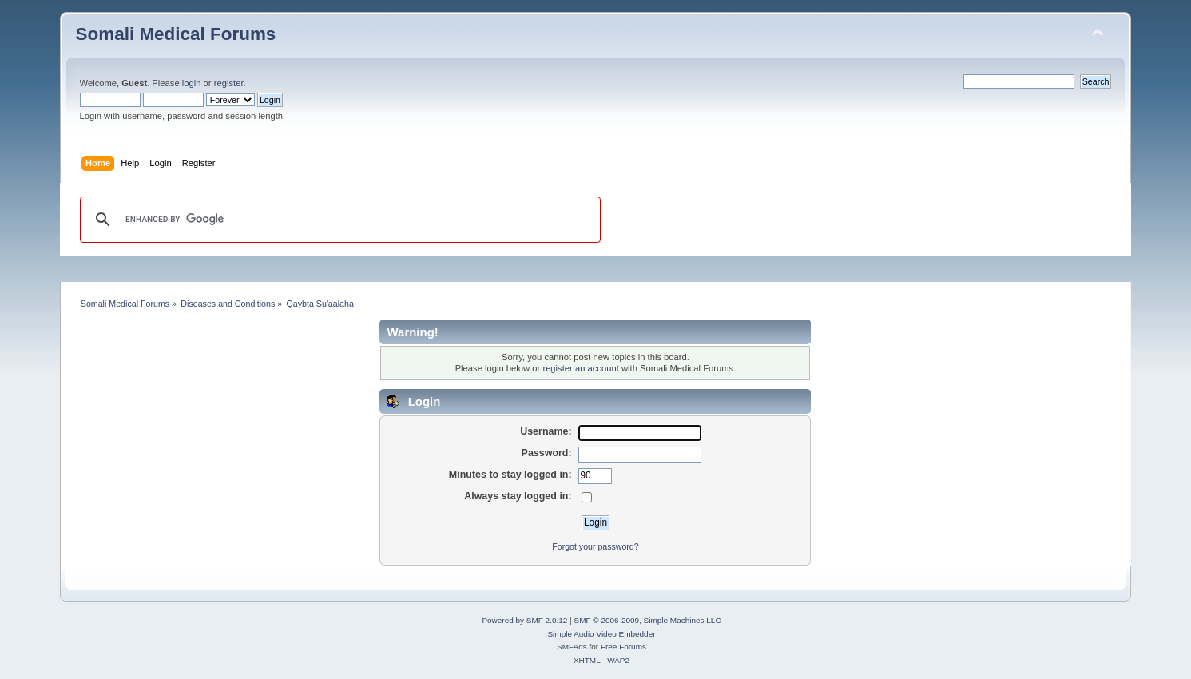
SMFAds (572, 646)
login (191, 83)
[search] (337, 219)
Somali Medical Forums (176, 34)
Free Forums (623, 646)
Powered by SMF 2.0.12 (524, 620)
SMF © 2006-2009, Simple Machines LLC (647, 620)
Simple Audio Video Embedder (601, 633)
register (229, 83)
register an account (580, 368)
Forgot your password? (595, 546)
